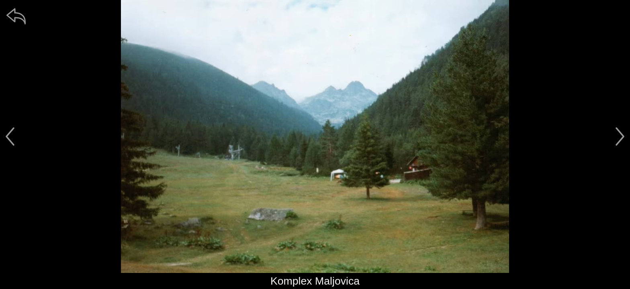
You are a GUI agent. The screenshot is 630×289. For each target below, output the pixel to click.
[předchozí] (10, 136)
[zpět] (16, 16)
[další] (620, 136)
